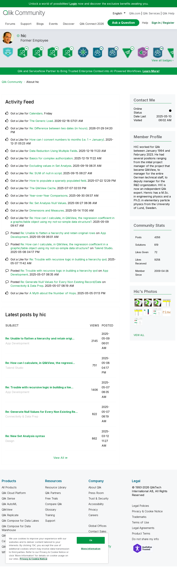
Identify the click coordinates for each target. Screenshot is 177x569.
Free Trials (51, 501)
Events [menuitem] (53, 23)
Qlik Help (168, 13)
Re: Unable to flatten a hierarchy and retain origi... (39, 341)
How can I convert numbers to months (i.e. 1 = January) (66, 142)
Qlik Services (151, 13)
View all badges (162, 63)
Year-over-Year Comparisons (48, 198)
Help (145, 22)
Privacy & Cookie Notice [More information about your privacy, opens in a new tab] (33, 558)
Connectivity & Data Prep (27, 288)
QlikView (7, 512)
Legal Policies (140, 508)
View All (139, 337)
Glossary (50, 512)
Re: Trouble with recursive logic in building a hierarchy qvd (67, 262)
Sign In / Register (163, 22)
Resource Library (55, 490)
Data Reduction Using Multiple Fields (53, 153)
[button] (138, 305)
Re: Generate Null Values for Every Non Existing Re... (41, 414)
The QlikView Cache (42, 190)
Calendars (36, 116)
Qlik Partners (53, 495)
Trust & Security (98, 501)
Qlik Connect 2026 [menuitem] (92, 23)
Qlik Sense (8, 501)
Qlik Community (12, 84)
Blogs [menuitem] (40, 23)
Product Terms (141, 536)
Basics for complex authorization (51, 161)
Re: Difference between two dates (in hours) (58, 131)
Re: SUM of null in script (45, 176)
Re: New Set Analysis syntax (25, 438)
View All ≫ (60, 460)
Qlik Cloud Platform (14, 495)
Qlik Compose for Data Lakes (20, 523)
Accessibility (96, 506)
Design (9, 443)
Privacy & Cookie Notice (147, 514)
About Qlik (94, 490)
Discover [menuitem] (68, 23)
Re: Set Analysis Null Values (47, 205)
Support (50, 523)
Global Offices (97, 528)
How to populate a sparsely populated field (57, 183)
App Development (17, 346)
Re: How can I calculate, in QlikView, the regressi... (40, 365)
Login (73, 3)
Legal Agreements (143, 530)
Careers (93, 517)
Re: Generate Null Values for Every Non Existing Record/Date (60, 284)
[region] (57, 548)
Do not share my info (146, 541)
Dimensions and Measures (46, 213)
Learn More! (151, 73)
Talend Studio (103, 250)
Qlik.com (134, 13)
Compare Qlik (53, 506)
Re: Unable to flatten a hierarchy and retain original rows (57, 235)
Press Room (96, 495)
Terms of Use (140, 525)
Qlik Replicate (10, 517)
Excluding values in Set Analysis (50, 168)
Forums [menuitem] (10, 23)
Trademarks (139, 519)
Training (50, 517)
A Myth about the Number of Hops (52, 296)
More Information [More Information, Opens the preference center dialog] (90, 548)
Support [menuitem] (25, 23)
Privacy (93, 512)
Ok (90, 540)
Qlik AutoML (9, 506)
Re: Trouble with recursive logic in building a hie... (39, 390)
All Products (9, 490)
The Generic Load (41, 123)
